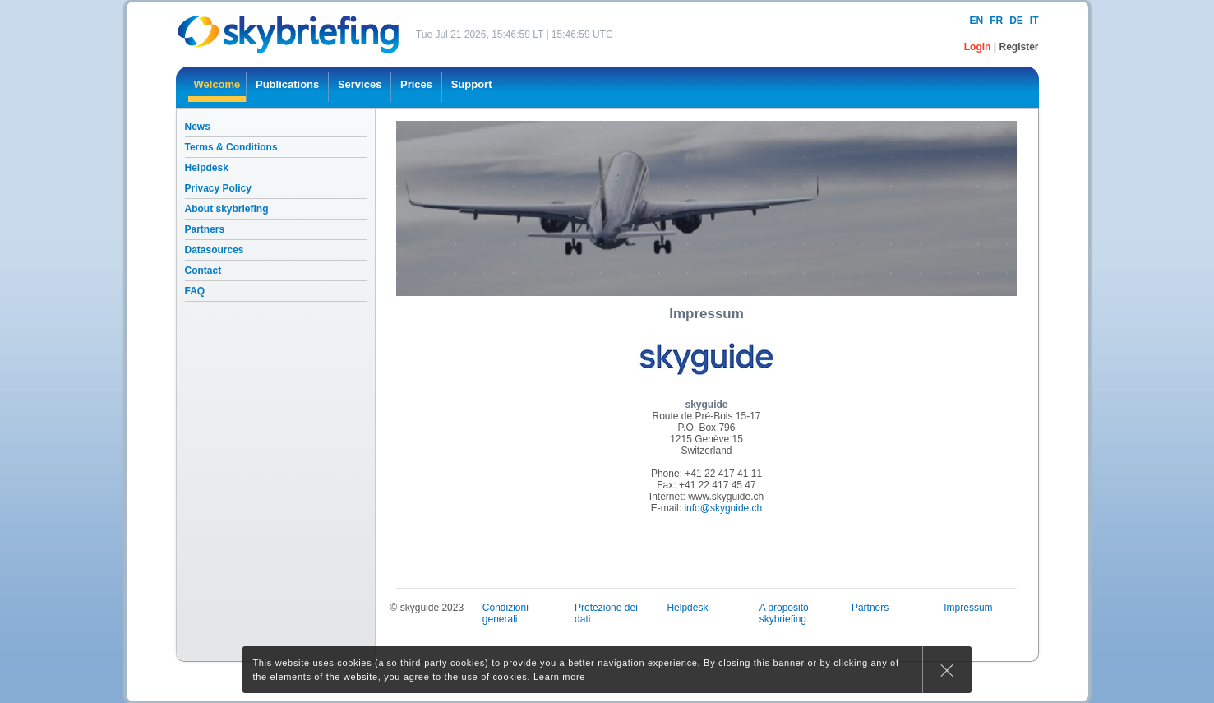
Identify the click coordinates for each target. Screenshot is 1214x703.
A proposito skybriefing (784, 613)
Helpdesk (206, 167)
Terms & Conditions (231, 147)
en (976, 20)
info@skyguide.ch (723, 508)
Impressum (968, 607)
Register (1018, 47)
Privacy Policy (218, 188)
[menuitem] (217, 87)
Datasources (214, 250)
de (1016, 20)
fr (996, 20)
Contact (203, 270)
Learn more (559, 677)
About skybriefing (227, 209)
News (197, 126)
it (1034, 20)
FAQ (195, 291)
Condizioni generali (505, 613)
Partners (205, 229)
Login (979, 47)
